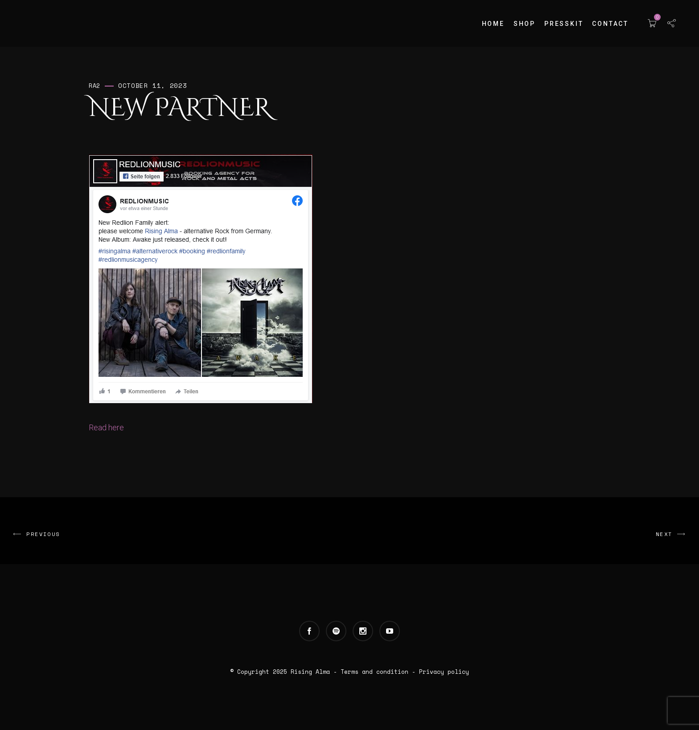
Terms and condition (374, 671)
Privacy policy (444, 671)
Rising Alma (310, 671)
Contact (610, 23)
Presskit (563, 23)
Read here (106, 427)
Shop (524, 23)
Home (493, 23)
